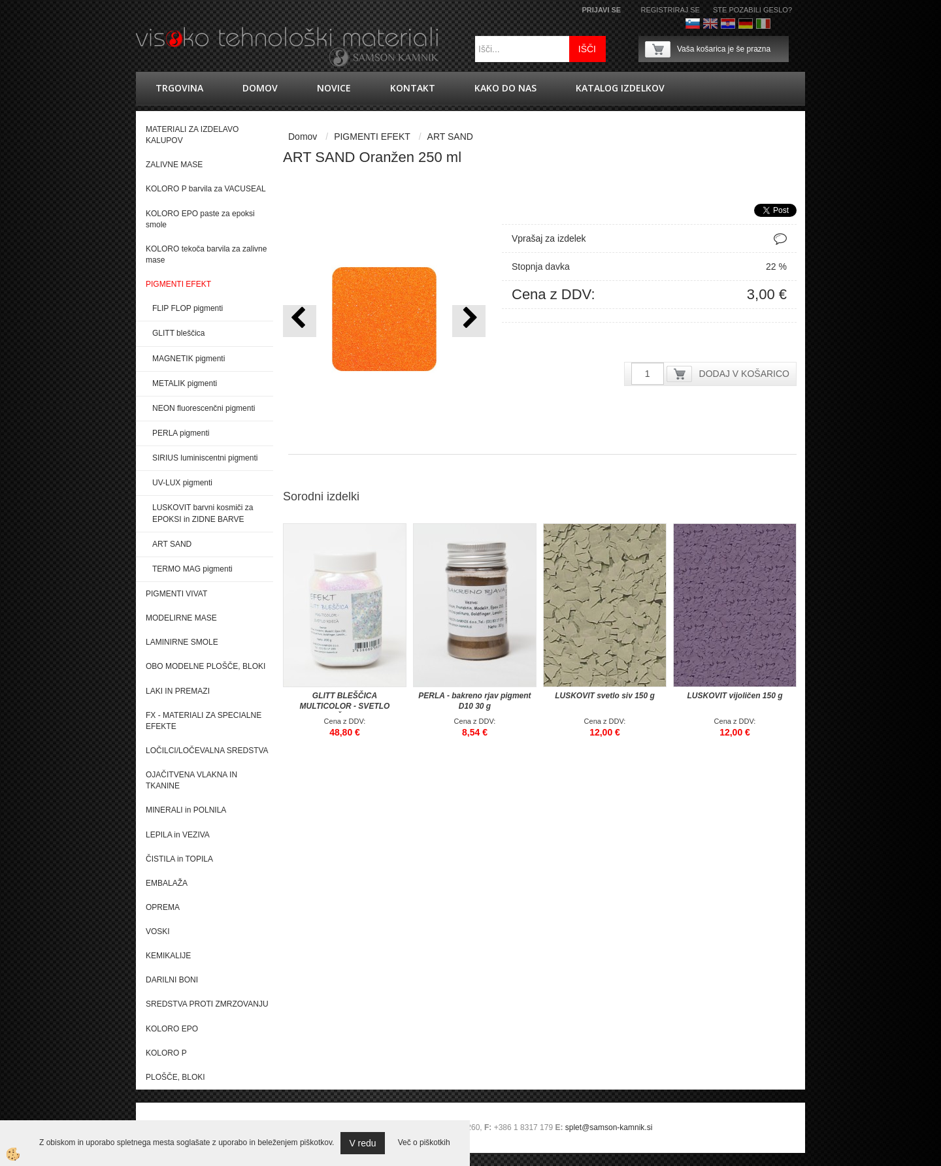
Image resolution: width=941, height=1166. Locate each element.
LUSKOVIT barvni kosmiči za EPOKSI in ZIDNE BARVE (203, 513)
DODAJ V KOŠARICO (744, 373)
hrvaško (728, 23)
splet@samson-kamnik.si (609, 1127)
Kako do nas (505, 88)
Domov (260, 88)
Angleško (710, 23)
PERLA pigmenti (180, 433)
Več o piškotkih (424, 1142)
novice (334, 88)
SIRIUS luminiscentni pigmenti (204, 457)
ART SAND (171, 544)
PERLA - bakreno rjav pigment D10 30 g (474, 701)
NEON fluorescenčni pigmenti (203, 408)
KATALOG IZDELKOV (620, 88)
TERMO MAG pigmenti (192, 569)
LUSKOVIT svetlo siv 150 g (605, 695)
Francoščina (781, 23)
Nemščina (745, 23)
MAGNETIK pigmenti (188, 358)
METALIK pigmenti (184, 383)
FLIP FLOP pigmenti (187, 308)
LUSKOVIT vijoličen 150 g (734, 695)
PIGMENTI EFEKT (372, 136)
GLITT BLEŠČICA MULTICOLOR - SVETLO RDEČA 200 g (345, 706)
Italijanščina (763, 23)
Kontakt (412, 88)
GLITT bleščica (178, 333)
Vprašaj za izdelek (549, 238)
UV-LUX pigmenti (182, 482)
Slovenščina (692, 23)
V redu (362, 1143)
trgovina (179, 88)
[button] (469, 321)
